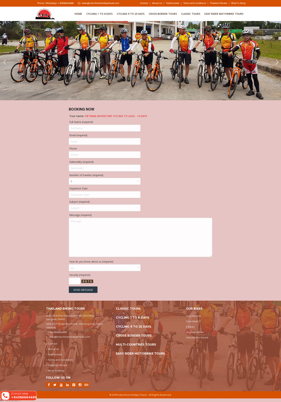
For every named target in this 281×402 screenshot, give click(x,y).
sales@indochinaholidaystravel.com (98, 3)
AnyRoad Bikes (195, 332)
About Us (157, 3)
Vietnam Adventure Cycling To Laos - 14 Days (116, 116)
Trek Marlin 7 (193, 321)
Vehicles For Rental (197, 337)
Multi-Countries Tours (136, 344)
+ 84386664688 (57, 332)
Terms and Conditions (194, 3)
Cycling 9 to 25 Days (130, 13)
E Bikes (190, 326)
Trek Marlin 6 (193, 315)
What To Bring (238, 3)
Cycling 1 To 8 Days (99, 13)
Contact (144, 3)
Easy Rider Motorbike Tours (223, 13)
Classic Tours (190, 13)
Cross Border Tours (163, 13)
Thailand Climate (218, 3)
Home (78, 13)
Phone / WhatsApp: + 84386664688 (55, 3)
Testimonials (172, 3)
